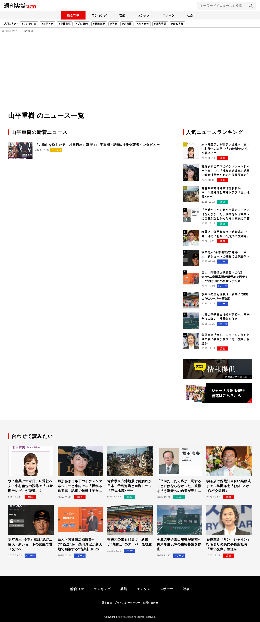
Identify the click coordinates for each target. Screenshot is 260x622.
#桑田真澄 (99, 23)
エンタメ (144, 15)
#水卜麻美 (143, 23)
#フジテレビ (29, 23)
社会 (191, 15)
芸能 (122, 15)
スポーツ (169, 15)
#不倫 (113, 23)
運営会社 (107, 602)
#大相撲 (127, 23)
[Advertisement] (130, 80)
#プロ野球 (82, 23)
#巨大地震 (160, 23)
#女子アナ (47, 23)
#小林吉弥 (65, 23)
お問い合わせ (150, 602)
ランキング (98, 15)
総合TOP (72, 15)
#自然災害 (177, 23)
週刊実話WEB (9, 31)
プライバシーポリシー (127, 602)
